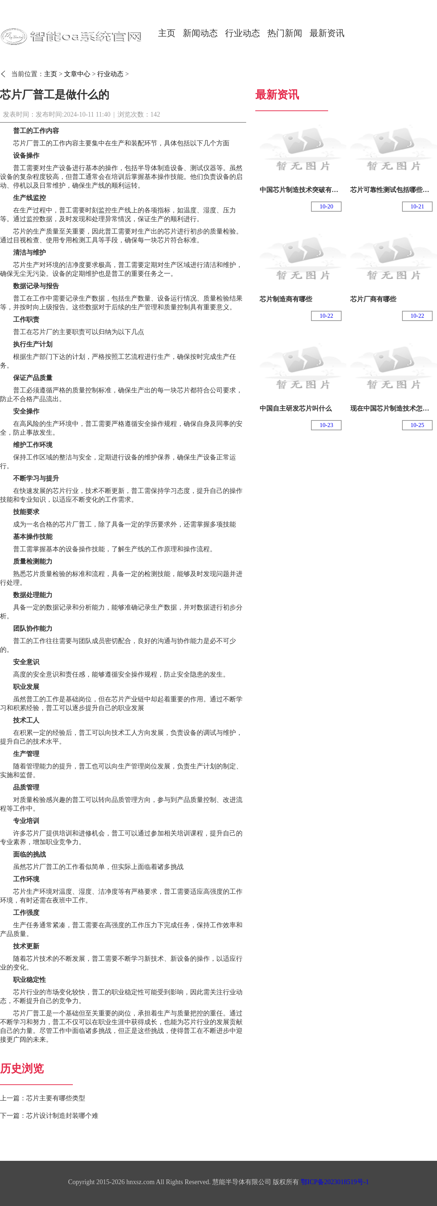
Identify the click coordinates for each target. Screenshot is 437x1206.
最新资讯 (327, 33)
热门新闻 (284, 33)
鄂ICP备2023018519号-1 (335, 1182)
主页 (167, 33)
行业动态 (242, 33)
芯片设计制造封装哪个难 (62, 1115)
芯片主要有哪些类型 (55, 1098)
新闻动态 (200, 33)
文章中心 (77, 74)
